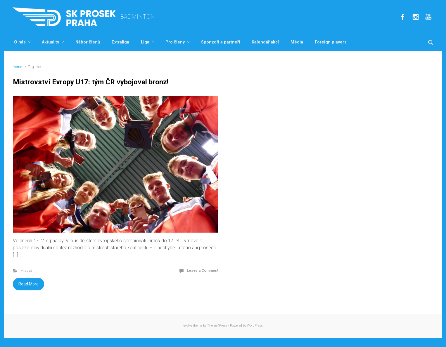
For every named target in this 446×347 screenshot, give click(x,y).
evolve (188, 325)
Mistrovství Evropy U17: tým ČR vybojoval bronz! (91, 82)
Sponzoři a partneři (220, 42)
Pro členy (175, 42)
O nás (20, 42)
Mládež (26, 270)
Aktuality (50, 42)
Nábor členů (87, 42)
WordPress (255, 325)
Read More (28, 284)
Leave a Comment (202, 270)
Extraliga (120, 42)
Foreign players (331, 42)
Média (297, 42)
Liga (145, 42)
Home (17, 66)
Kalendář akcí (265, 42)
